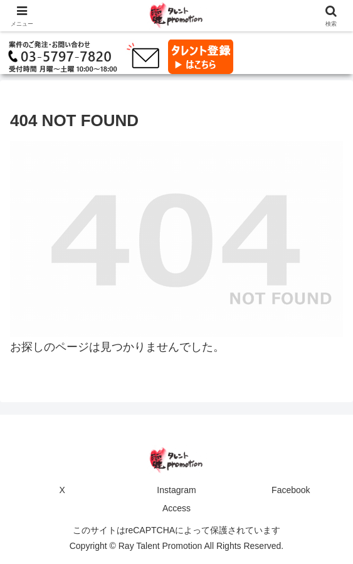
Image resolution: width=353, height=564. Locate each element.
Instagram (176, 490)
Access (176, 508)
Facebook (290, 490)
